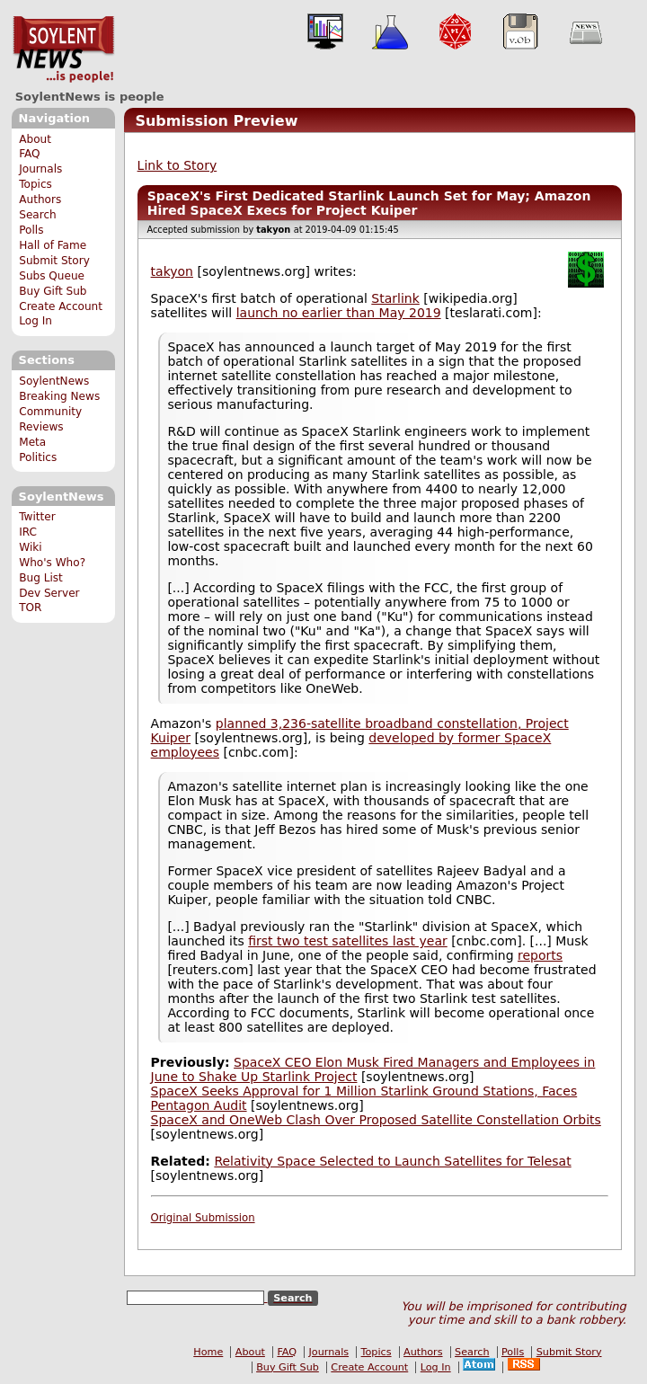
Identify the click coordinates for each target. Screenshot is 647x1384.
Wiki (30, 547)
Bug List (41, 578)
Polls (31, 230)
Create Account (60, 306)
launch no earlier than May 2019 (338, 313)
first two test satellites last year (348, 941)
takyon (172, 271)
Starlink (395, 298)
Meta (32, 442)
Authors (40, 199)
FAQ (29, 153)
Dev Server (49, 593)
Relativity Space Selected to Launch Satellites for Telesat (392, 1161)
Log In (35, 321)
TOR (30, 607)
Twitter (37, 516)
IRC (28, 532)
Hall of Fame (52, 245)
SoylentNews (63, 49)
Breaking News (59, 396)
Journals (40, 169)
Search (38, 214)
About (35, 139)
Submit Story (54, 260)
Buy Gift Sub (52, 291)
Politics (38, 457)
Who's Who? (52, 562)
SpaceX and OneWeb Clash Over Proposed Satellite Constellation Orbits (376, 1120)
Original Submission (203, 1217)
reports (540, 955)
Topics (35, 184)
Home (208, 1352)
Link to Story (177, 165)
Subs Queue (51, 276)
